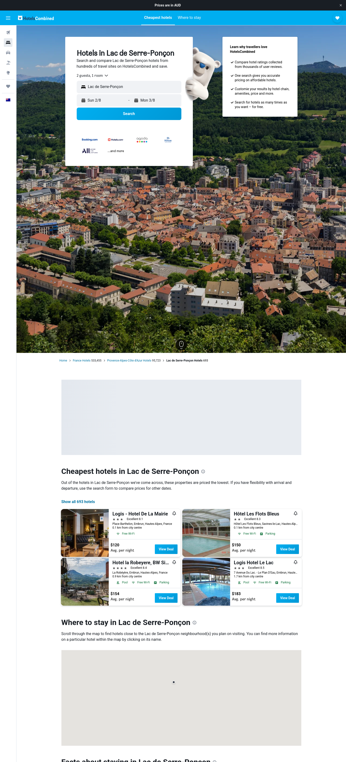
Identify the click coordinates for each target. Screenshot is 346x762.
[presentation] (203, 471)
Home (63, 360)
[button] (340, 5)
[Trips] (8, 86)
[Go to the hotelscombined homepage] (35, 18)
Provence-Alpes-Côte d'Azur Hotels (129, 360)
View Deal (166, 549)
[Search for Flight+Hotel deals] (8, 62)
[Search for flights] (8, 32)
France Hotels (82, 360)
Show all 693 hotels (78, 501)
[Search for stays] (8, 42)
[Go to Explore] (8, 72)
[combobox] (93, 75)
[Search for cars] (8, 52)
